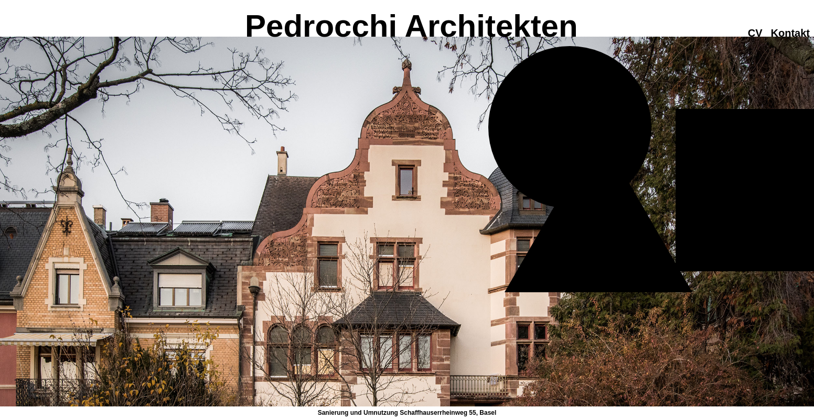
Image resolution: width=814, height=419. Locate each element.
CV (755, 33)
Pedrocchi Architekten (406, 26)
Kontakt (790, 33)
